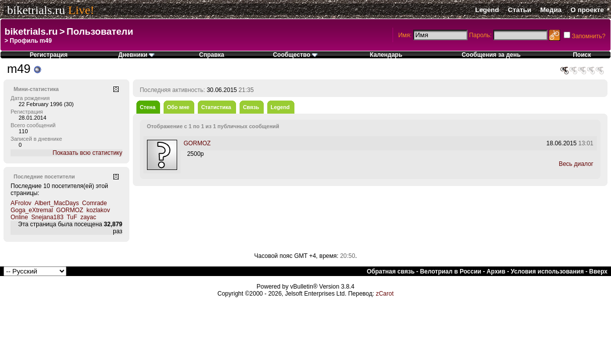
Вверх (598, 271)
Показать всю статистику (87, 152)
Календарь (386, 54)
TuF (71, 217)
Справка (211, 54)
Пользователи (99, 31)
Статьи (519, 10)
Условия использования (547, 271)
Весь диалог (576, 163)
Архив (496, 271)
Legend (487, 10)
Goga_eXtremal (32, 210)
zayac (88, 217)
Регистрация (48, 54)
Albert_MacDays (57, 203)
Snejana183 (47, 217)
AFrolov (21, 203)
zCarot (385, 293)
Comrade (94, 203)
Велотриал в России (450, 271)
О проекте (587, 10)
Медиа (551, 10)
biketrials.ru (36, 10)
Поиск (582, 54)
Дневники (136, 54)
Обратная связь (391, 271)
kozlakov (98, 210)
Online (19, 217)
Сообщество (295, 54)
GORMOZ (69, 210)
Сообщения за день (491, 54)
